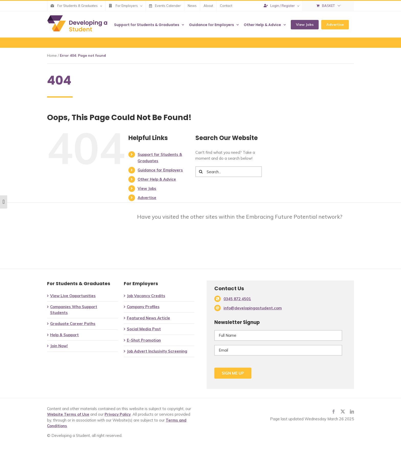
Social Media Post (144, 329)
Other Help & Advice (157, 179)
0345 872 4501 (237, 298)
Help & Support (64, 334)
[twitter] (343, 412)
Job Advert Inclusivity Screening (157, 351)
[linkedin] (352, 412)
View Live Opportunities (73, 295)
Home (52, 55)
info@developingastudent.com (253, 308)
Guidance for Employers (160, 170)
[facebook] (333, 412)
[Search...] (228, 171)
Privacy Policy (118, 414)
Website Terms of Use (68, 414)
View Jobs (147, 188)
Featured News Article (148, 318)
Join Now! (59, 345)
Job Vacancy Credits (146, 295)
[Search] (200, 171)
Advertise (147, 197)
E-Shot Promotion (144, 340)
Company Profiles (143, 306)
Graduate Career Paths (72, 323)
